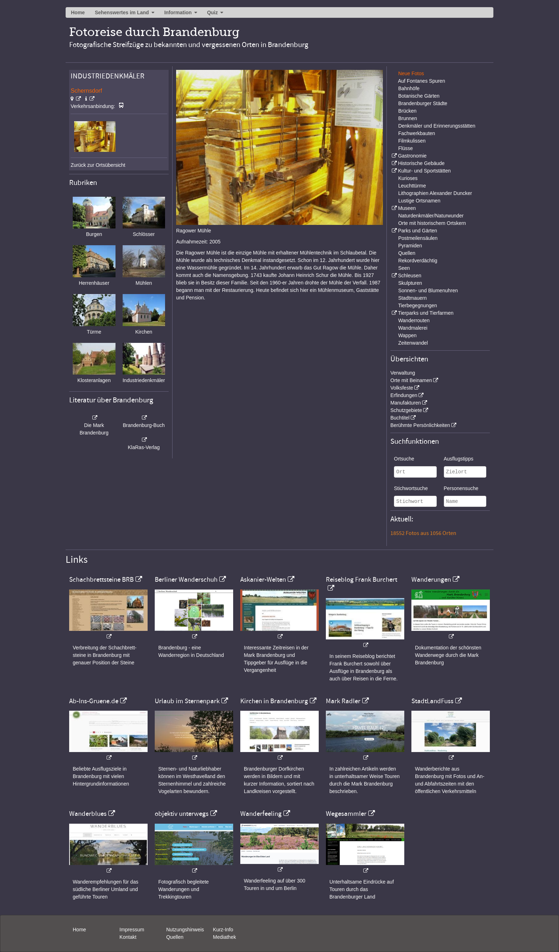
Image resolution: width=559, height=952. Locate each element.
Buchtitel (400, 418)
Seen (404, 268)
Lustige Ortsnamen (419, 201)
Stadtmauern (412, 298)
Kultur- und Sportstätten (424, 171)
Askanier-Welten (263, 579)
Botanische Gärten (419, 96)
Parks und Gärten (417, 230)
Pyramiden (410, 245)
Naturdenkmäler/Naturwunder (431, 215)
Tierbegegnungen (417, 305)
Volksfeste (401, 388)
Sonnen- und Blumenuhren (428, 290)
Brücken (407, 111)
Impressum (131, 929)
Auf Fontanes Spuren (421, 81)
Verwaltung (402, 373)
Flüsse (405, 148)
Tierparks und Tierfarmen (425, 313)
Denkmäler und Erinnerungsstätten (436, 126)
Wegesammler (346, 813)
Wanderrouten (414, 320)
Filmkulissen (412, 141)
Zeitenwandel (413, 343)
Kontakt (127, 937)
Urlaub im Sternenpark (187, 701)
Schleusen (409, 275)
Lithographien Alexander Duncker (435, 193)
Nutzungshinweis (185, 929)
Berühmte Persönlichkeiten (420, 425)
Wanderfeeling (261, 813)
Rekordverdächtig (417, 260)
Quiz (212, 12)
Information (178, 12)
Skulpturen (410, 283)
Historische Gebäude (421, 163)
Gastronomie (412, 156)
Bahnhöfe (409, 88)
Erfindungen (403, 395)
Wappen (407, 335)
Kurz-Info (223, 929)
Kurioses (407, 178)
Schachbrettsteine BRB (101, 579)
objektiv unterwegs (182, 813)
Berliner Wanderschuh (186, 579)
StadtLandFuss (432, 701)
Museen (407, 208)
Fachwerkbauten (416, 133)
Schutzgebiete (406, 410)
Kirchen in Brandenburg (274, 701)
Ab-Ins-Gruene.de (93, 701)
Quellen (406, 253)
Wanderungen (431, 579)
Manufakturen (405, 403)
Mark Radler (343, 701)
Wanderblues (88, 813)
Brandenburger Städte (422, 103)
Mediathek (224, 937)
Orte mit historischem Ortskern (432, 223)
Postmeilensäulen (418, 238)
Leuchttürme (412, 186)
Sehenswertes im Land (122, 12)
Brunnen (407, 118)
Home (78, 12)
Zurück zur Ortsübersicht (98, 165)
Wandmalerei (412, 328)
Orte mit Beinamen (411, 380)
